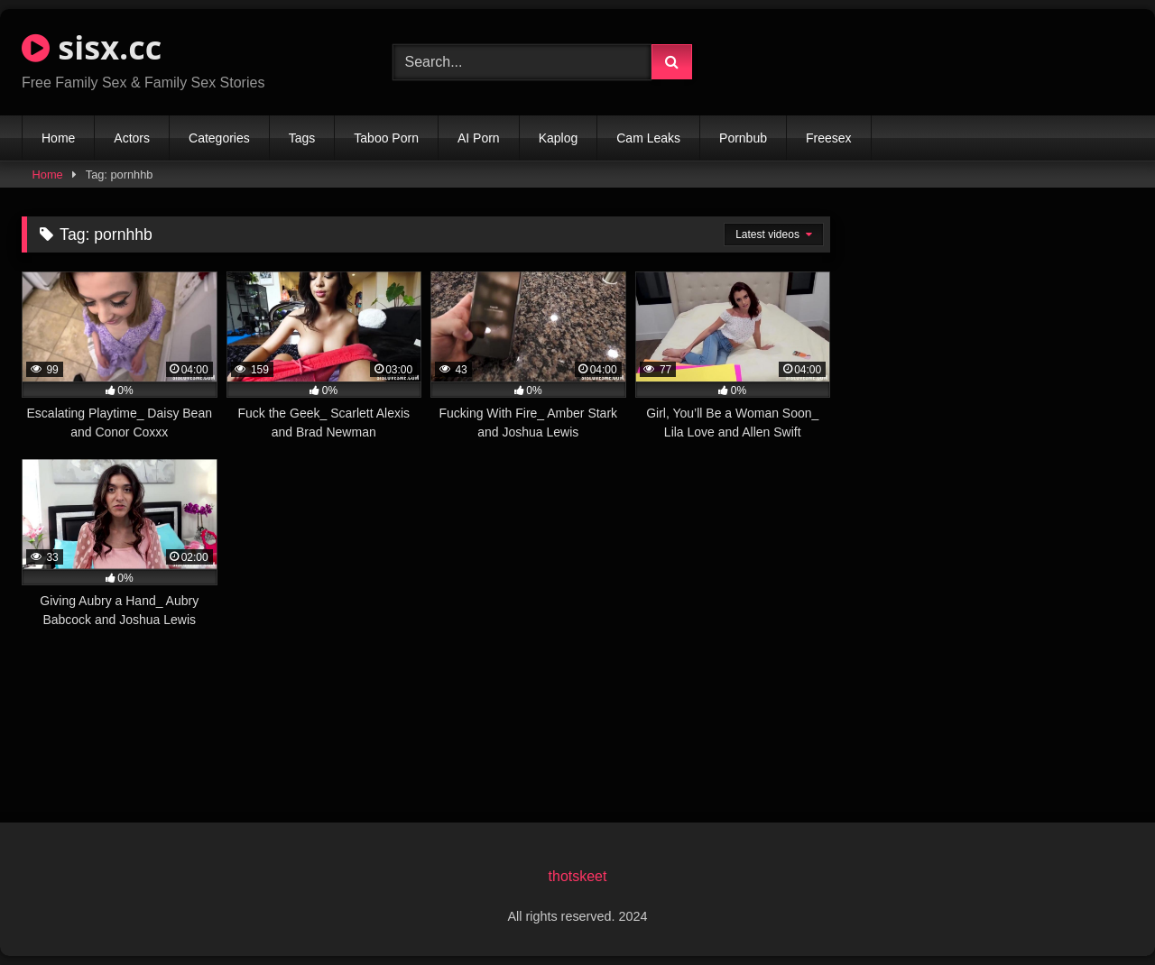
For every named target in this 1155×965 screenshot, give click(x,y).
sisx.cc (92, 47)
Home (58, 138)
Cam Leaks (648, 138)
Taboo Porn (386, 138)
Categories (219, 138)
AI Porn (478, 138)
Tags (302, 138)
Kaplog (558, 138)
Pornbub (743, 138)
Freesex (829, 138)
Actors (132, 138)
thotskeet (578, 876)
